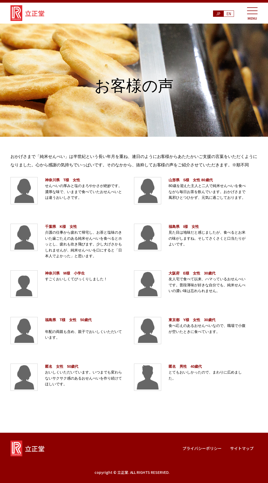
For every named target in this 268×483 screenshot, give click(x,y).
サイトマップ (242, 448)
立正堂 (27, 13)
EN (228, 13)
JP (218, 13)
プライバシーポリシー (202, 448)
